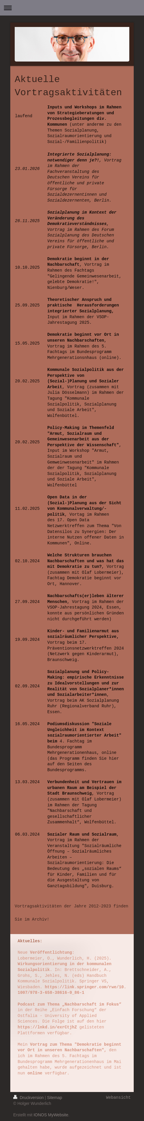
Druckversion (29, 1097)
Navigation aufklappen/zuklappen (72, 7)
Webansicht (118, 1097)
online (35, 1073)
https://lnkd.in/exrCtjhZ (47, 1027)
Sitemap (54, 1097)
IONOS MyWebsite (51, 1115)
